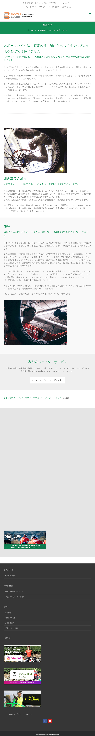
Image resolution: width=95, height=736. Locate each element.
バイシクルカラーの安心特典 (14, 597)
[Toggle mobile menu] (90, 13)
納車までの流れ (10, 618)
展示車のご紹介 (10, 576)
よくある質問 (9, 623)
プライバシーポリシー (12, 628)
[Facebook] (45, 721)
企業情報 (8, 613)
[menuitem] (30, 7)
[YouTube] (50, 721)
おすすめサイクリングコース (14, 592)
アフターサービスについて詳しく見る (47, 380)
